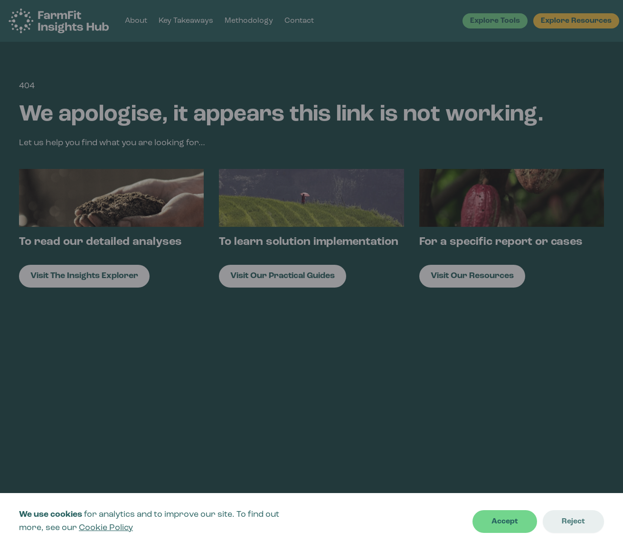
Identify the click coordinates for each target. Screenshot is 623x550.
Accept (504, 521)
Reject (573, 521)
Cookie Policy (106, 527)
